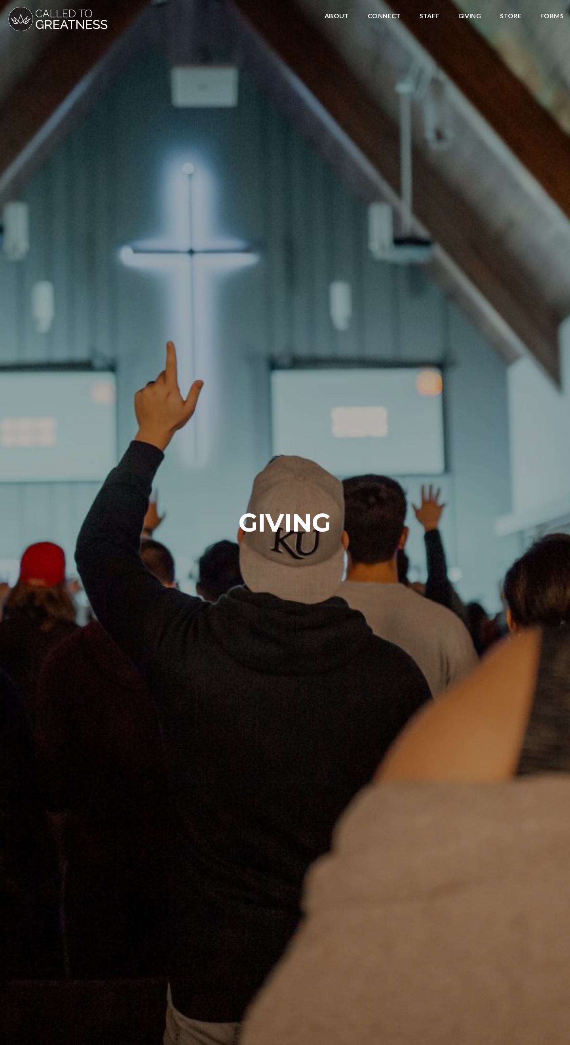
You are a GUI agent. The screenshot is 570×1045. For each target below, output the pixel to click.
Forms (552, 16)
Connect (384, 16)
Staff (429, 16)
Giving (469, 16)
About (337, 16)
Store (510, 16)
